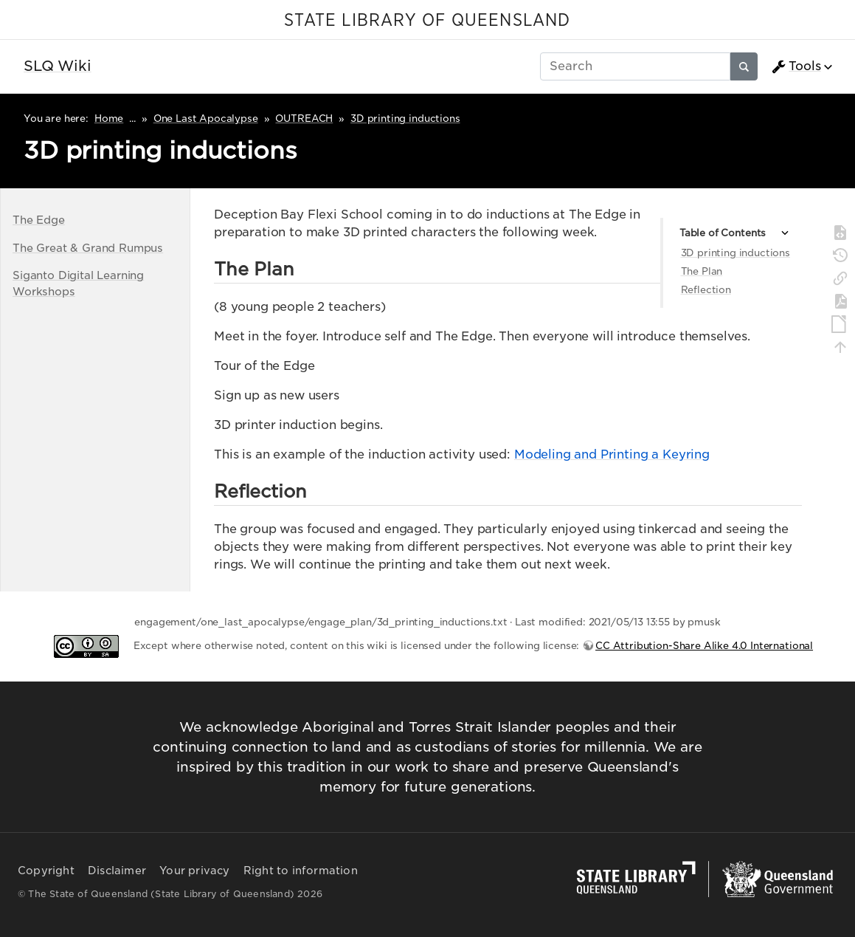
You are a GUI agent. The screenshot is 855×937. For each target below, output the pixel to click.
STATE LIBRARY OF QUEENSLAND (427, 21)
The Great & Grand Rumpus (88, 247)
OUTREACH (304, 118)
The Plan (702, 271)
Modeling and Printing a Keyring (612, 454)
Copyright (46, 870)
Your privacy (194, 870)
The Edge (39, 219)
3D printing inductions (405, 118)
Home (108, 118)
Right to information (300, 870)
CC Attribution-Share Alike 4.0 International (704, 645)
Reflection (706, 289)
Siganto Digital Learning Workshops (78, 283)
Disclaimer (117, 870)
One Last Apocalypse (205, 118)
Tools (796, 66)
